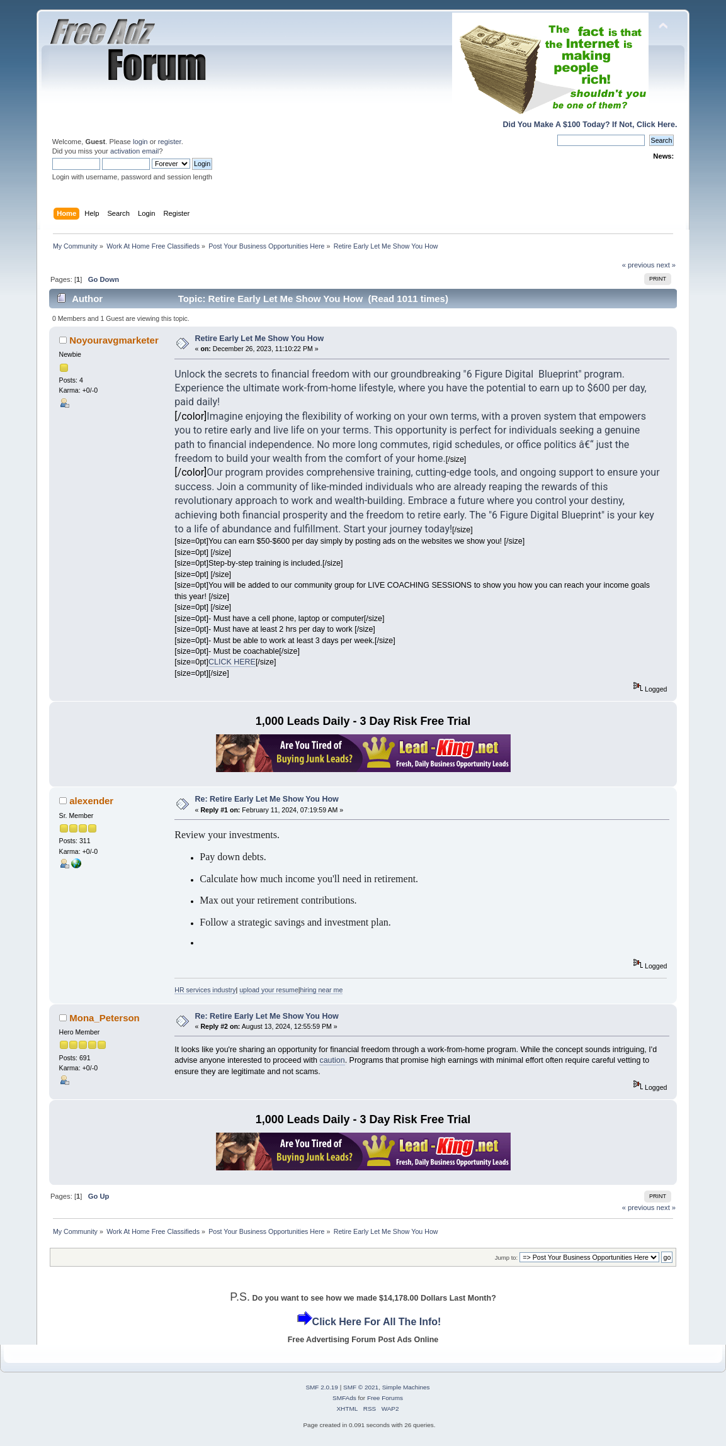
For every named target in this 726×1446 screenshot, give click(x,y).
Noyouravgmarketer (113, 340)
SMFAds (344, 1397)
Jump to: (506, 1257)
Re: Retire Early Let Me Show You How (267, 799)
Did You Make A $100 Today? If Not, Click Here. (589, 124)
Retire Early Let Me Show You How (259, 338)
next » (666, 265)
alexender (91, 800)
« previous (638, 265)
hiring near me (321, 990)
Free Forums (385, 1397)
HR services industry (204, 990)
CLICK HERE (232, 662)
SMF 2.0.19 (321, 1387)
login (140, 141)
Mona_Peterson (104, 1017)
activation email (134, 151)
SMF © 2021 (360, 1387)
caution (331, 1060)
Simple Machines (406, 1387)
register (169, 141)
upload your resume (268, 990)
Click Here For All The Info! (376, 1321)
